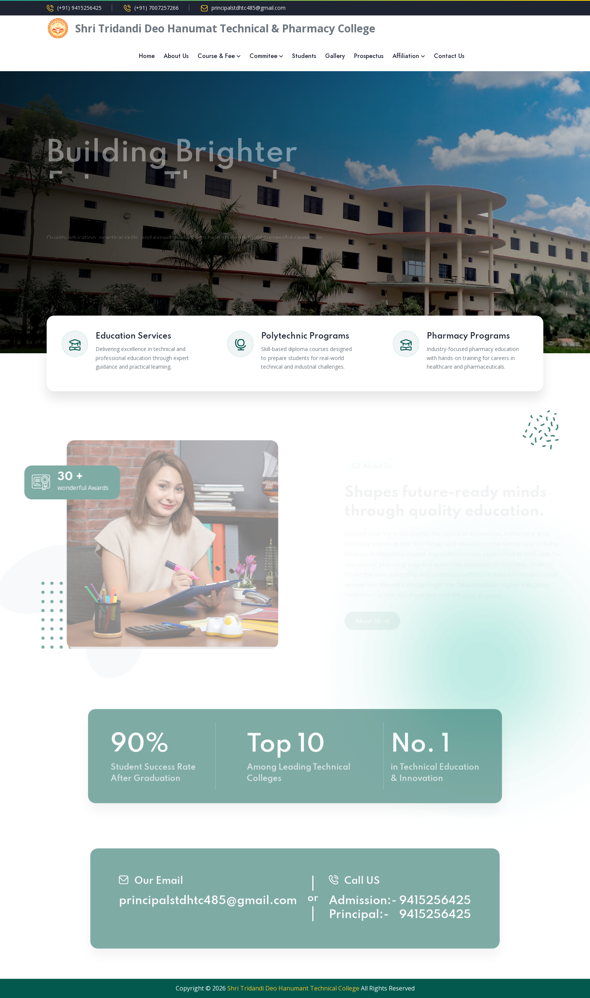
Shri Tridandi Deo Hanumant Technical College (293, 988)
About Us (176, 56)
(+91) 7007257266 (156, 8)
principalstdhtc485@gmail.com (248, 8)
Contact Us (449, 56)
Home (147, 56)
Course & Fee (216, 56)
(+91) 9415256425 (79, 8)
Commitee (263, 56)
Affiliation (405, 56)
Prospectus (368, 56)
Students (304, 56)
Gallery (335, 56)
